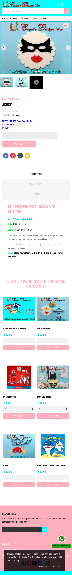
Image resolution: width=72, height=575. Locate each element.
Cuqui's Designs (13, 115)
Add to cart (19, 144)
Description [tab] (36, 174)
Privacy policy (44, 566)
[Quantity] (29, 135)
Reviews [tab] (36, 194)
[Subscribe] (44, 529)
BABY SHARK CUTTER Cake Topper (51, 465)
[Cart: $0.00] (62, 4)
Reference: (6, 112)
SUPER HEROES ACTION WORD (15, 328)
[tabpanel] (36, 47)
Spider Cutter (9, 397)
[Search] (67, 11)
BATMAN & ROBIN (44, 397)
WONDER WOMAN (44, 328)
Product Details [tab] (36, 184)
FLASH (5, 465)
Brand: (4, 115)
